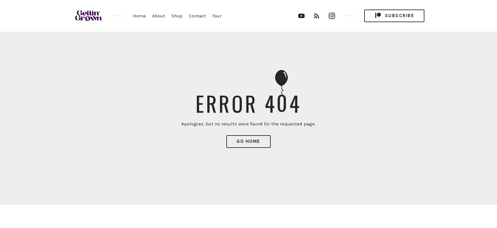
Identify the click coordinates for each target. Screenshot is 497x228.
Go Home (248, 141)
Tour (217, 16)
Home (139, 16)
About (158, 16)
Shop (177, 16)
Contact (197, 16)
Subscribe (394, 15)
